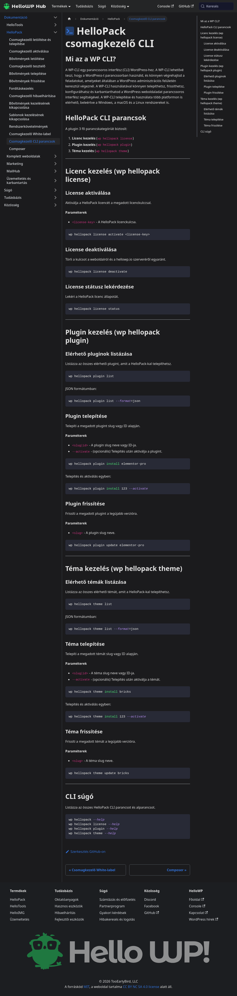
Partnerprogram (112, 906)
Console (165, 6)
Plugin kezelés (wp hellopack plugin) (212, 68)
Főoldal (196, 899)
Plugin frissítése (214, 92)
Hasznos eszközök (69, 906)
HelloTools (18, 906)
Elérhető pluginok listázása (215, 78)
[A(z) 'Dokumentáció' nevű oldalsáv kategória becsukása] (55, 17)
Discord (150, 899)
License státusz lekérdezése (213, 58)
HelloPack (17, 899)
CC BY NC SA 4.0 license (141, 986)
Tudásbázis (84, 6)
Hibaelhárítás (65, 912)
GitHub (186, 6)
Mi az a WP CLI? (210, 21)
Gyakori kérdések (112, 912)
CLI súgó (206, 131)
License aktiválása (215, 43)
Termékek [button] (59, 6)
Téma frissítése (213, 125)
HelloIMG (17, 912)
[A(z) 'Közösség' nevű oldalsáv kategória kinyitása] (55, 205)
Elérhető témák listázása (213, 111)
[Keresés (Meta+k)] (216, 6)
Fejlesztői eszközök (69, 919)
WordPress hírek (203, 919)
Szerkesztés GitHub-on (85, 851)
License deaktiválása (216, 49)
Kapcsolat (198, 912)
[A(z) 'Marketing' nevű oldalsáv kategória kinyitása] (55, 163)
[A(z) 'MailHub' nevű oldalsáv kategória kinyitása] (55, 171)
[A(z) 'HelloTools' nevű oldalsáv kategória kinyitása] (55, 24)
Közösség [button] (118, 6)
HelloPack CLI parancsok (216, 27)
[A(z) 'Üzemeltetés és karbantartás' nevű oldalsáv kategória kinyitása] (55, 180)
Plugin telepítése (214, 86)
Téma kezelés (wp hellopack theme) (211, 101)
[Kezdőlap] (69, 19)
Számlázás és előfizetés (117, 899)
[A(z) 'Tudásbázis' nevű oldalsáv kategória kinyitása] (55, 197)
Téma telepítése (214, 119)
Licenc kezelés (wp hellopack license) (212, 35)
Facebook (151, 906)
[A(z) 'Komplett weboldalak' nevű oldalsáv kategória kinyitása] (55, 156)
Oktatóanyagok (66, 899)
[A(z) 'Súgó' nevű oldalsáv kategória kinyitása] (55, 190)
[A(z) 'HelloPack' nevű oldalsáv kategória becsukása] (55, 32)
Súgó (102, 6)
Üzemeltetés (19, 919)
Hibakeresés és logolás (117, 919)
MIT (86, 986)
